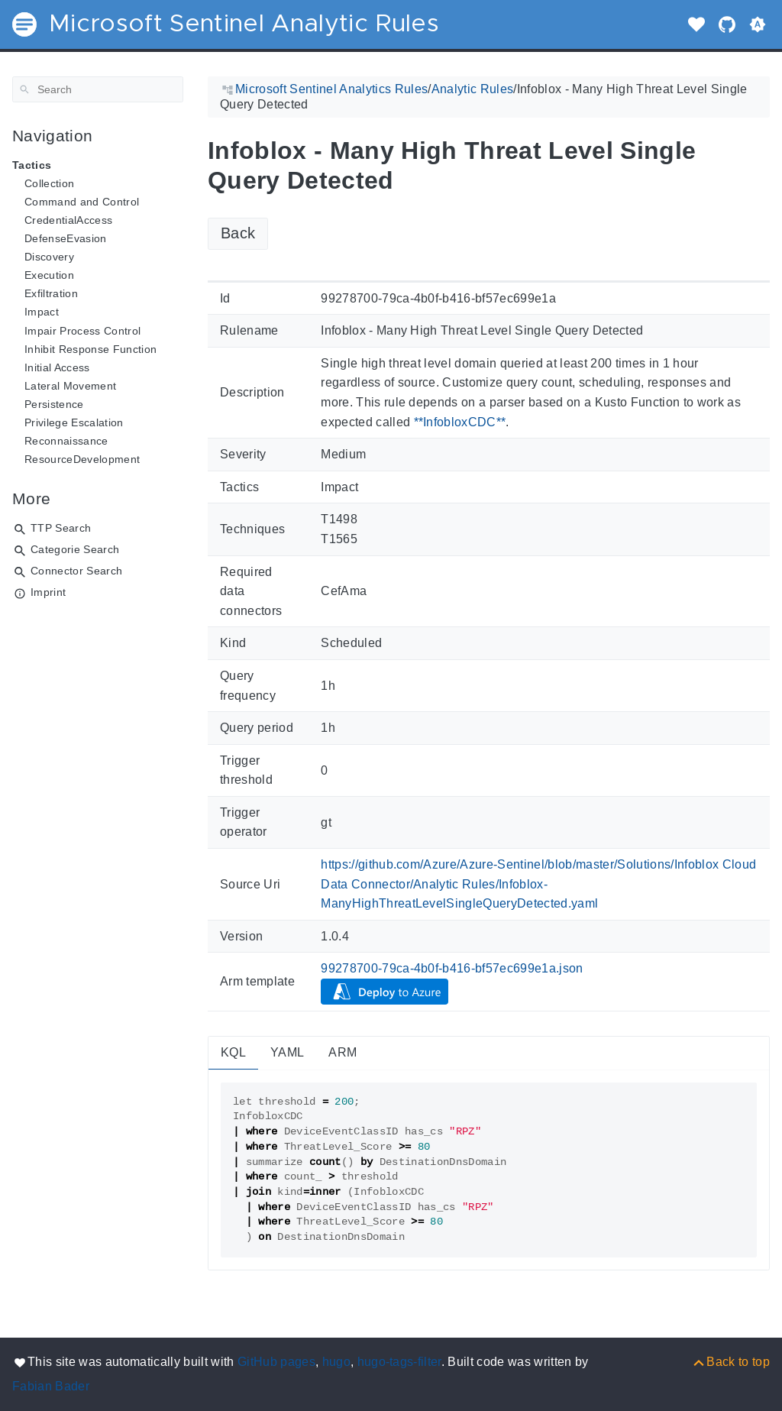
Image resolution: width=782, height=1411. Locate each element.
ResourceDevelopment (82, 459)
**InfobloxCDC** (460, 422)
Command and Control (81, 202)
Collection (49, 183)
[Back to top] (730, 1361)
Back (238, 233)
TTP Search (61, 528)
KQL (233, 1052)
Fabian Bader (50, 1386)
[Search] (97, 89)
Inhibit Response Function (90, 349)
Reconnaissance (66, 441)
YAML (287, 1052)
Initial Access (57, 367)
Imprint (48, 592)
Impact (41, 312)
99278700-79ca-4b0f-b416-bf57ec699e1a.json (452, 968)
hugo (336, 1361)
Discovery (49, 257)
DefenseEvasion (65, 238)
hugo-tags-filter (399, 1361)
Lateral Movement (70, 386)
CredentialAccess (68, 220)
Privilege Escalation (74, 422)
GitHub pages (276, 1361)
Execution (49, 275)
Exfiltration (51, 293)
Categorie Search (75, 549)
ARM (342, 1052)
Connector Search (76, 571)
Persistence (54, 404)
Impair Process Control (82, 331)
